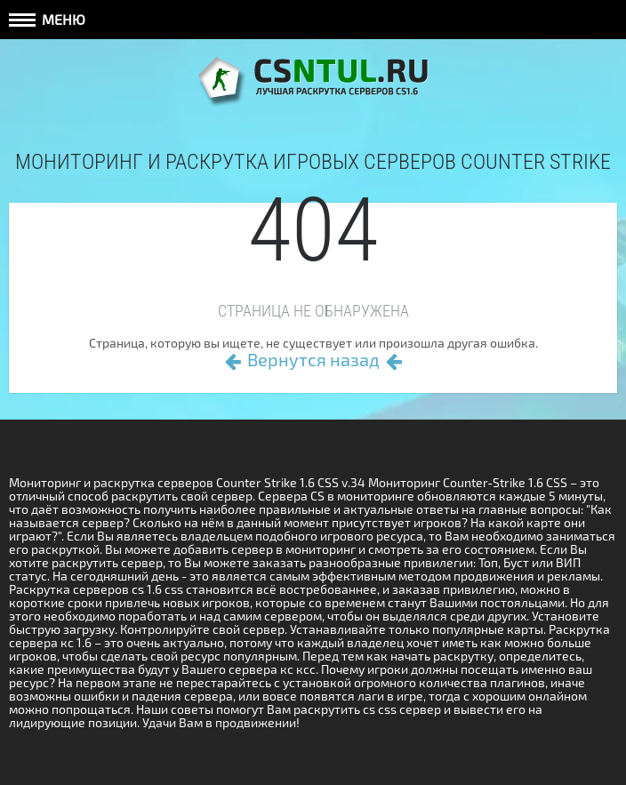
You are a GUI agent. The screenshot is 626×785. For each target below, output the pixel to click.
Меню (47, 19)
